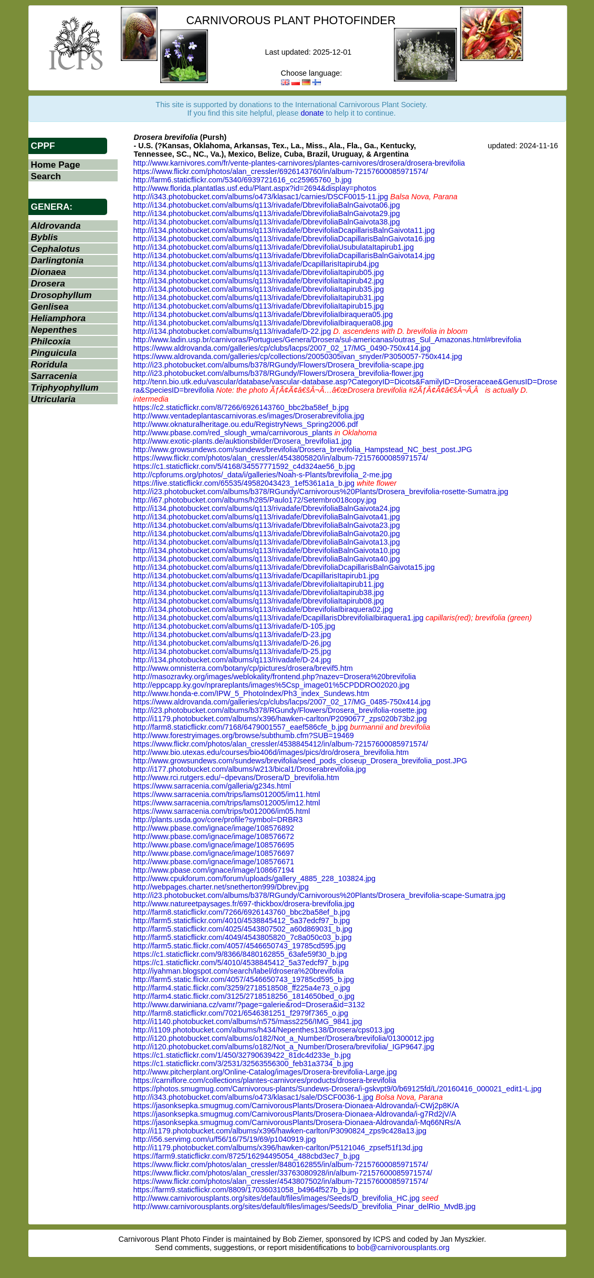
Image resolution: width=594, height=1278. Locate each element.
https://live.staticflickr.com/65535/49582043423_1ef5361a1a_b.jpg (244, 483)
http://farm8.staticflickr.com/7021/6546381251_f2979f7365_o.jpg (241, 1013)
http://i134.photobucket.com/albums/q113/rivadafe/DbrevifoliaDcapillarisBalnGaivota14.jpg (284, 255)
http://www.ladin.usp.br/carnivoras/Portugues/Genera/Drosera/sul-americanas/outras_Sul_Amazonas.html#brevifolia (327, 339)
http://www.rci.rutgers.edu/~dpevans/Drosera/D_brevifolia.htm (236, 777)
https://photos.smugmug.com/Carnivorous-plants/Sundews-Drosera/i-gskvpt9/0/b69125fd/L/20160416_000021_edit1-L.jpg (337, 1089)
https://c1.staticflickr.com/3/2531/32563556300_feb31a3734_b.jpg (243, 1063)
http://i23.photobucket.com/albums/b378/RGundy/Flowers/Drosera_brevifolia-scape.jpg (278, 365)
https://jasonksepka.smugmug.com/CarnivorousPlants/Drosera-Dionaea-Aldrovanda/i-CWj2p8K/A (296, 1105)
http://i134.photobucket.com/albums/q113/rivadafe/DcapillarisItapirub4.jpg (256, 264)
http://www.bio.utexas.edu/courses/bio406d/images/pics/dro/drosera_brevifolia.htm (271, 752)
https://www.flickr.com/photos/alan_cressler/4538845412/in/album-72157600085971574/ (281, 744)
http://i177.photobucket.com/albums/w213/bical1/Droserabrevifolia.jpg (249, 769)
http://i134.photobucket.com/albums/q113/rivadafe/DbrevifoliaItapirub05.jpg (258, 272)
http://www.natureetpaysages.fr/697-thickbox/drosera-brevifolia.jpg (244, 903)
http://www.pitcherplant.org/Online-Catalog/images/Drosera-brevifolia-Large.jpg (265, 1072)
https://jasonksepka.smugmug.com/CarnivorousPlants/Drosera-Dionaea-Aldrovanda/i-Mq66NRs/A (297, 1122)
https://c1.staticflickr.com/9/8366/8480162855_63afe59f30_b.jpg (240, 954)
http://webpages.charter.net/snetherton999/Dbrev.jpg (221, 887)
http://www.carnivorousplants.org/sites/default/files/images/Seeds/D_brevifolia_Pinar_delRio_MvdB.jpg (304, 1206)
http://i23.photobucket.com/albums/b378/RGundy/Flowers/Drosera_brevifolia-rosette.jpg (280, 710)
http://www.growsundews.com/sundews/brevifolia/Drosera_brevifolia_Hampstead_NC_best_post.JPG (302, 449)
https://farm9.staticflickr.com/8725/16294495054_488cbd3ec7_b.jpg (246, 1156)
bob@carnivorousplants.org (403, 1247)
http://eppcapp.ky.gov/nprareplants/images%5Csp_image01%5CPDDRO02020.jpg (271, 685)
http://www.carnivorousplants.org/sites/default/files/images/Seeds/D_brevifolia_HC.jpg (276, 1198)
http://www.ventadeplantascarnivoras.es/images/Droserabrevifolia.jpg (248, 416)
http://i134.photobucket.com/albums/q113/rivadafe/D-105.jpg (234, 626)
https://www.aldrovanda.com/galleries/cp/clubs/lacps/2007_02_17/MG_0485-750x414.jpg (282, 702)
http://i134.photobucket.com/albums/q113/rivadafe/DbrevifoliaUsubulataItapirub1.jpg (273, 247)
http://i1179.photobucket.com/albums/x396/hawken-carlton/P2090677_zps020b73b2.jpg (280, 718)
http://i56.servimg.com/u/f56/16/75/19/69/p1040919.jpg (224, 1139)
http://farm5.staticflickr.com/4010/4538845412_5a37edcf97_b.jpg (241, 920)
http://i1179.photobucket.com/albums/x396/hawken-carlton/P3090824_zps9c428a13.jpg (279, 1131)
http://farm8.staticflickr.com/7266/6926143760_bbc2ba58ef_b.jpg (241, 912)
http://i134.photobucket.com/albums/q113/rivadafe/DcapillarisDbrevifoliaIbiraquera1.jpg (278, 618)
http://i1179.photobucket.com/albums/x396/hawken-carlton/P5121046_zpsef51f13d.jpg (278, 1147)
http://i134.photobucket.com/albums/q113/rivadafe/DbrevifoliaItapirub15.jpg (258, 306)
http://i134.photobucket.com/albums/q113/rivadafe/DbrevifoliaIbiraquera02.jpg (263, 609)
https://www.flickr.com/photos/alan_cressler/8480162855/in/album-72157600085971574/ (281, 1164)
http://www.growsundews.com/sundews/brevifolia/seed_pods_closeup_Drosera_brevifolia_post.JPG (300, 760)
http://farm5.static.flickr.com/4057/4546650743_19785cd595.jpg (239, 946)
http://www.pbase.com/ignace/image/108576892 (213, 828)
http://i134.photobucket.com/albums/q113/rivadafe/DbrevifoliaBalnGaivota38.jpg (266, 222)
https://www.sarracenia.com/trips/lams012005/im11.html (226, 794)
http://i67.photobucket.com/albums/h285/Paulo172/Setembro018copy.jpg (255, 500)
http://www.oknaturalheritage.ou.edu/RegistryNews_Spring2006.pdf (245, 424)
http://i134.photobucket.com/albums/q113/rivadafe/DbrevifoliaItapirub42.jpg (258, 281)
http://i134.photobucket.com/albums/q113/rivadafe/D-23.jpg (232, 634)
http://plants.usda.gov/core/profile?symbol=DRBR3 (218, 819)
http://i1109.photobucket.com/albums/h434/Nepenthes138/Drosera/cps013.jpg (264, 1030)
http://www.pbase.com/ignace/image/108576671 (213, 861)
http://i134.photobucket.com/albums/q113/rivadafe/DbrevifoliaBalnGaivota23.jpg (266, 525)
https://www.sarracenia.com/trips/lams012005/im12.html (226, 803)
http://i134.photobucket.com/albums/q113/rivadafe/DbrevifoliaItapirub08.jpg (258, 601)
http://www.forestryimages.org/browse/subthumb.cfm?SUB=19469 (243, 735)
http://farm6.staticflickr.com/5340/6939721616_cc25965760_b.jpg (242, 180)
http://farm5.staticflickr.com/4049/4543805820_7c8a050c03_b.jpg (242, 937)
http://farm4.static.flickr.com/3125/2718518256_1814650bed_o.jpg (244, 996)
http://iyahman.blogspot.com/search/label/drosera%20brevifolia (238, 971)
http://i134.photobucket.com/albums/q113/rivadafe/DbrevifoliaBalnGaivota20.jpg (266, 533)
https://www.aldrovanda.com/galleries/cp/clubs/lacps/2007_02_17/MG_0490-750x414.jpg (282, 348)
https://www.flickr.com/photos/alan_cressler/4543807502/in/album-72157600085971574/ (281, 1181)
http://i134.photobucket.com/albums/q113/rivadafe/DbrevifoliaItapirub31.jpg (258, 297)
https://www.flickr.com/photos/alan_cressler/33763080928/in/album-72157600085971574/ (283, 1173)
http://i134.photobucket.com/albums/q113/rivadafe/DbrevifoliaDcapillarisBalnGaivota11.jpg (284, 230)
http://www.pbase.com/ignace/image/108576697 (213, 853)
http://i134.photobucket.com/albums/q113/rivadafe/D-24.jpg (232, 660)
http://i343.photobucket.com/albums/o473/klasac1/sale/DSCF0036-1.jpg (253, 1097)
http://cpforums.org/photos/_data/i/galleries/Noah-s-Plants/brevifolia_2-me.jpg (262, 475)
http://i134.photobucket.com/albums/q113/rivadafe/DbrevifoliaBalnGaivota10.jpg (266, 550)
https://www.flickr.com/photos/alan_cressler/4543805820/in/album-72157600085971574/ (281, 458)
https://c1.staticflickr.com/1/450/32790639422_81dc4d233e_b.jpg (242, 1055)
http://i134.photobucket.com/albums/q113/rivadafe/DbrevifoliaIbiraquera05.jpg (263, 314)
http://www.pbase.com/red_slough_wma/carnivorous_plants (232, 432)
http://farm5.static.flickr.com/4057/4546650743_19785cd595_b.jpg (244, 979)
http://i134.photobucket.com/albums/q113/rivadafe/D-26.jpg (232, 643)
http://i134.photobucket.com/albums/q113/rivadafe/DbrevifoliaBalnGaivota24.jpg (266, 508)
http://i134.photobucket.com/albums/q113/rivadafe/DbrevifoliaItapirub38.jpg (258, 592)
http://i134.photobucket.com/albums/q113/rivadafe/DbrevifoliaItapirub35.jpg (258, 289)
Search (46, 176)
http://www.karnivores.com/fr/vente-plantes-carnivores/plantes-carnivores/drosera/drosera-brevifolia (299, 163)
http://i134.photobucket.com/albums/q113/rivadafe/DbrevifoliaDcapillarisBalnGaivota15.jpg (284, 567)
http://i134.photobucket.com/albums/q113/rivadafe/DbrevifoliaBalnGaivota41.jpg (266, 517)
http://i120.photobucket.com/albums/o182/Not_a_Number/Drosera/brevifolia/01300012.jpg (283, 1038)
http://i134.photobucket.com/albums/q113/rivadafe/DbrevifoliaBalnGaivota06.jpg (266, 205)
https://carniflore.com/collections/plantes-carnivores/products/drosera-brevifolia (265, 1080)
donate (312, 113)
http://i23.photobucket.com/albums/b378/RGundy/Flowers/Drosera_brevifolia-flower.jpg (278, 373)
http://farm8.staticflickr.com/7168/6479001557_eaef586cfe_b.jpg (240, 727)
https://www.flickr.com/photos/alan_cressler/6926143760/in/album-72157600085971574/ (281, 171)
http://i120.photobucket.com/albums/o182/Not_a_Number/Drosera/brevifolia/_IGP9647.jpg (284, 1046)
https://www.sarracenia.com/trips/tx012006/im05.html (221, 811)
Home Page (55, 164)
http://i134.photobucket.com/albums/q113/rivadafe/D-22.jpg (232, 331)
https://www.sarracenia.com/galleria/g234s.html (212, 786)
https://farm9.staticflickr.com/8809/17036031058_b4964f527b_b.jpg (246, 1189)
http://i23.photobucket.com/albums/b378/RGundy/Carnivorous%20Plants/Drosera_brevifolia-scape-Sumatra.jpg (319, 895)
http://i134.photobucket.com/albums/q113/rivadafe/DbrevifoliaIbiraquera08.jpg (263, 323)
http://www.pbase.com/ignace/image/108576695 (213, 845)
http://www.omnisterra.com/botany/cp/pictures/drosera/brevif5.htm (243, 668)
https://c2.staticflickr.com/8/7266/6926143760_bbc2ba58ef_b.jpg (241, 407)
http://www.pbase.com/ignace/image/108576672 (213, 836)
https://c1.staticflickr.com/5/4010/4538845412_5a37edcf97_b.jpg (241, 962)
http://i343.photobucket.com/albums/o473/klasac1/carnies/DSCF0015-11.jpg (261, 196)
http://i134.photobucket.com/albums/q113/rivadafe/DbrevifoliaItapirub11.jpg (258, 584)
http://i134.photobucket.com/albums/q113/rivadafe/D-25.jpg (232, 651)
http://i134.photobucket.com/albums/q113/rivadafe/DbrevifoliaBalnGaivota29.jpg (266, 213)
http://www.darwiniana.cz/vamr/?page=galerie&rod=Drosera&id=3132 (249, 1004)
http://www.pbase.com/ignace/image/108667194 (213, 870)
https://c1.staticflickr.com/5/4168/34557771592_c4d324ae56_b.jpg (244, 466)
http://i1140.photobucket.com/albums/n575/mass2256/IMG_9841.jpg (247, 1021)
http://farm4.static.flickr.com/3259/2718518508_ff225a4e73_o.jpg (241, 988)
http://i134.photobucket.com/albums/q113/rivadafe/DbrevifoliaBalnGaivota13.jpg (266, 542)
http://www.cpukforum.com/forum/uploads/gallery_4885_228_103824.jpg (254, 878)
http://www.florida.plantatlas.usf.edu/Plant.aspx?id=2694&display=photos (255, 188)
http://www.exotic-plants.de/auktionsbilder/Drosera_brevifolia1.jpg (242, 441)
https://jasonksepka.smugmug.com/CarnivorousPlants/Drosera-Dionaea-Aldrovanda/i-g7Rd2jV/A (294, 1114)
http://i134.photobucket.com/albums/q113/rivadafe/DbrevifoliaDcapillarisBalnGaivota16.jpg (284, 238)
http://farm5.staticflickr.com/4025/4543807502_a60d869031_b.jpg (243, 929)
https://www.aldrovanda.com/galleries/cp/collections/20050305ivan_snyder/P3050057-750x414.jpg (297, 356)
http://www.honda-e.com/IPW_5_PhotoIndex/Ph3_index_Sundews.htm (251, 693)
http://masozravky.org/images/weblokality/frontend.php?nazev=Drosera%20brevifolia (274, 676)
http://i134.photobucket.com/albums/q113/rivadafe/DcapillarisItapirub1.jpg (256, 575)
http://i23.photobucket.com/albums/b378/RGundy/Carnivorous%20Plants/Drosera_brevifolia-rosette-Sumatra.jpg (320, 491)
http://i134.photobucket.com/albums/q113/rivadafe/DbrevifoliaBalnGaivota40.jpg (266, 559)
